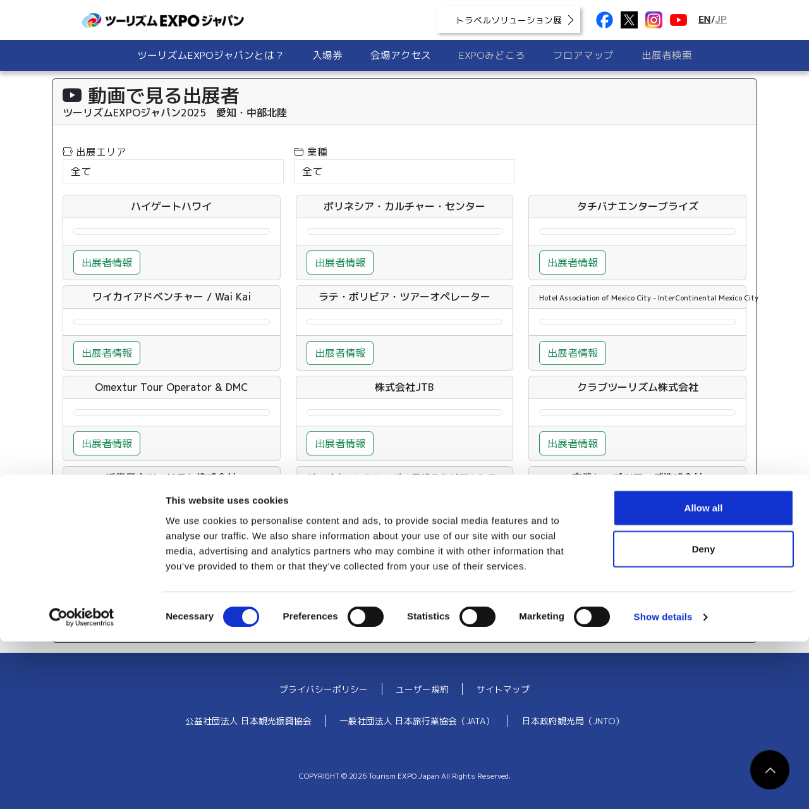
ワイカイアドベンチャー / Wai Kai (171, 297)
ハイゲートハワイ (171, 207)
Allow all (703, 674)
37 (209, 595)
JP (721, 19)
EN (704, 19)
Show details (663, 784)
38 (237, 595)
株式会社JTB (404, 387)
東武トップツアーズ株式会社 (637, 478)
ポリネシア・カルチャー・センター (404, 207)
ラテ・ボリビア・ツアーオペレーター (404, 297)
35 (152, 595)
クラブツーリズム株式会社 (637, 387)
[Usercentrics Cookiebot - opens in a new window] (82, 784)
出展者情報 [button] (107, 262)
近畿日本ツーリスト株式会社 (171, 478)
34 (124, 595)
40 (294, 595)
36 (180, 595)
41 (323, 595)
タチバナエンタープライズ (637, 207)
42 (351, 595)
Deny (703, 716)
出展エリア (94, 152)
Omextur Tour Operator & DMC (171, 387)
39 (266, 595)
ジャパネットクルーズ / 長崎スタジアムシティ (406, 478)
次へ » (389, 595)
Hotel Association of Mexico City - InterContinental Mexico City (648, 298)
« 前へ (86, 595)
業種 (310, 152)
